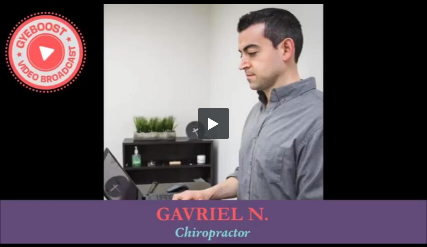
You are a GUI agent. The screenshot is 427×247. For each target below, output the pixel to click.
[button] (213, 123)
